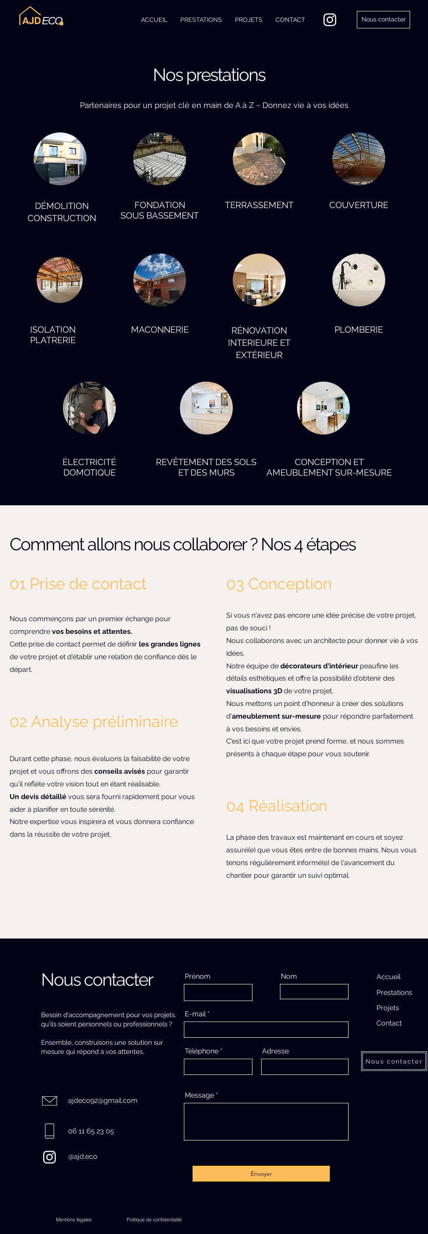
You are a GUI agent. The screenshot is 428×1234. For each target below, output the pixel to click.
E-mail (195, 1014)
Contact (389, 1023)
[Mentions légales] (74, 1219)
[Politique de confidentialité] (154, 1219)
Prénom (198, 976)
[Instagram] (329, 19)
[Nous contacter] (383, 19)
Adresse (275, 1051)
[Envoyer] (261, 1174)
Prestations (394, 992)
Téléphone (201, 1051)
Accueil (388, 977)
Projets (387, 1008)
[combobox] (305, 1067)
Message (199, 1095)
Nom (289, 976)
